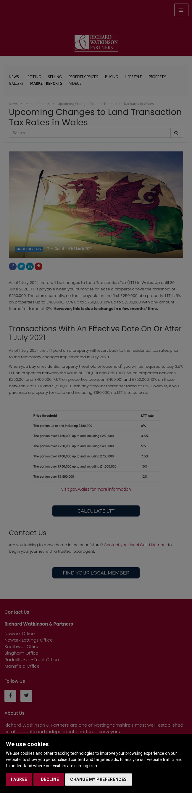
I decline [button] (48, 779)
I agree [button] (19, 779)
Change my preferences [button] (98, 779)
